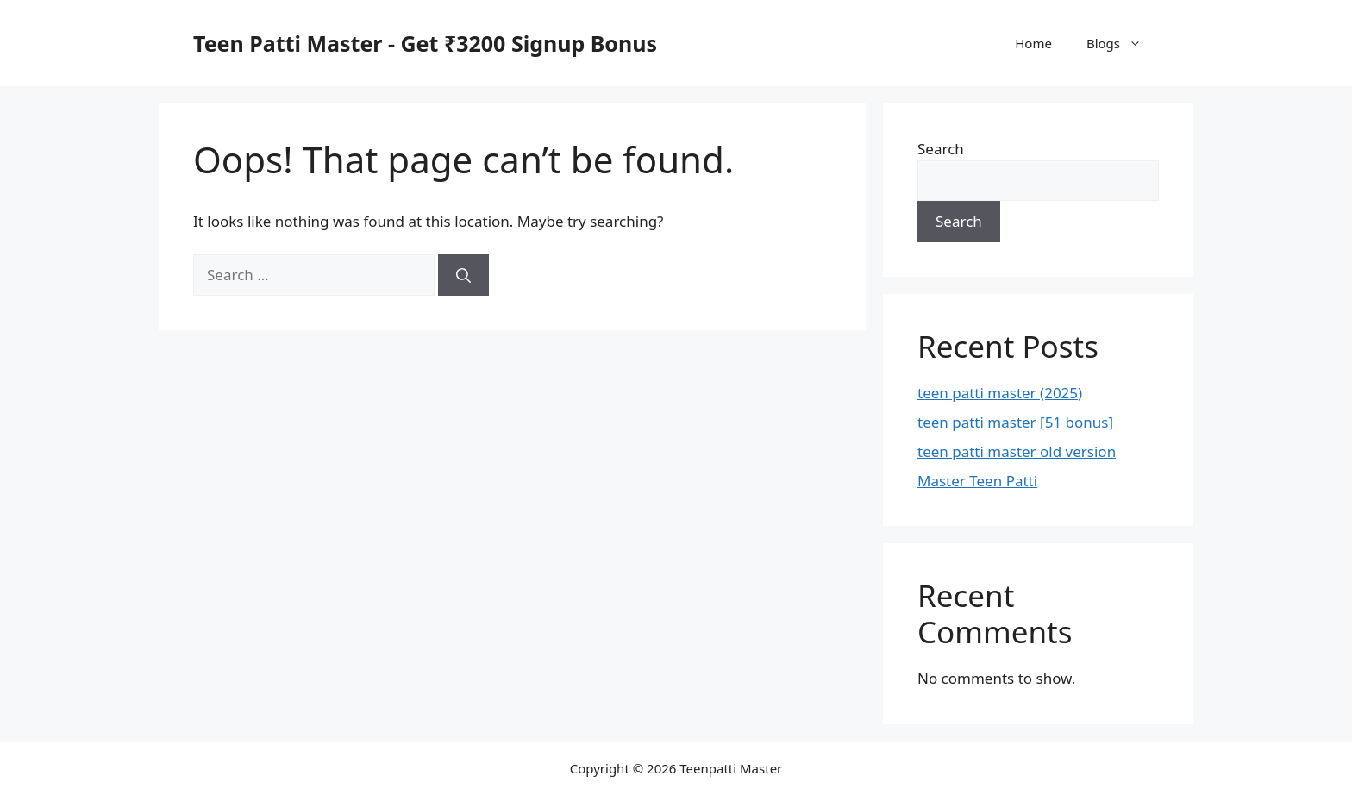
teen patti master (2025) (999, 393)
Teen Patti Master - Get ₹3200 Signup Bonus (425, 43)
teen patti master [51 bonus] (1015, 422)
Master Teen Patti (977, 481)
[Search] (463, 275)
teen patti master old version (1016, 451)
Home (1033, 43)
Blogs (1122, 43)
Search (940, 149)
